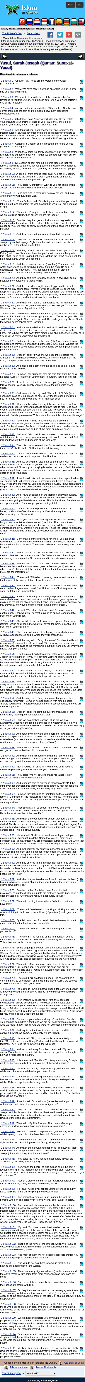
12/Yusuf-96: (8, 1167)
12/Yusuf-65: (8, 818)
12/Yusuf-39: (8, 508)
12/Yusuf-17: (8, 239)
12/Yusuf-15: (8, 220)
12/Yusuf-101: (8, 1227)
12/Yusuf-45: (8, 585)
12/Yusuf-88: (8, 1087)
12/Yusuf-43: (8, 563)
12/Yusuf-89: (8, 1101)
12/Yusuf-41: (8, 538)
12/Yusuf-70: (8, 890)
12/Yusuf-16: (8, 234)
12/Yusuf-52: (8, 670)
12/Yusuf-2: (7, 89)
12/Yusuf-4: (7, 108)
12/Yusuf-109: (8, 1317)
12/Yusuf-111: (8, 1348)
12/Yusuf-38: (8, 494)
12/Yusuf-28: (8, 374)
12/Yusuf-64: (8, 807)
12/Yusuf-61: (8, 774)
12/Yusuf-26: (8, 354)
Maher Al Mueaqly (46, 1367)
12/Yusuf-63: (8, 794)
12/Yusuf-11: (8, 184)
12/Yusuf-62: (8, 783)
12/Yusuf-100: (8, 1205)
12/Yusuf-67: (8, 849)
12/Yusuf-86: (8, 1068)
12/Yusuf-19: (8, 264)
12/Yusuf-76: (8, 947)
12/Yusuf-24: (8, 327)
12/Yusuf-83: (8, 1038)
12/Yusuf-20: (8, 278)
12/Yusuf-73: (8, 920)
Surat (70, 4)
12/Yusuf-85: (8, 1060)
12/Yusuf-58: (8, 747)
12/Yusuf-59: (8, 755)
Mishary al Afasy (19, 1367)
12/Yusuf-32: (8, 420)
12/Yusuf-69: (8, 879)
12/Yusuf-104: (8, 1263)
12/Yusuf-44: (8, 577)
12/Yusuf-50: (8, 640)
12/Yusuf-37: (8, 478)
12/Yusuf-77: (8, 964)
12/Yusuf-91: (8, 1123)
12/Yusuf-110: (8, 1334)
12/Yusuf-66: (8, 835)
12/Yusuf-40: (8, 519)
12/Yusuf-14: (8, 212)
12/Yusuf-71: (8, 901)
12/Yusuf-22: (8, 302)
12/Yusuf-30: (8, 393)
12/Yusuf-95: (8, 1158)
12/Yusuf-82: (8, 1030)
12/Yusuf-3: (7, 97)
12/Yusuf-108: (8, 1304)
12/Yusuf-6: (7, 130)
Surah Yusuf (33, 33)
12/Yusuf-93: (8, 1139)
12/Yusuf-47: (8, 610)
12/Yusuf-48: (8, 621)
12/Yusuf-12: (8, 193)
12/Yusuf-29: (8, 382)
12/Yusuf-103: (8, 1254)
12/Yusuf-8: (7, 152)
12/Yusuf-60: (8, 766)
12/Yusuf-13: (8, 201)
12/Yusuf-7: (7, 143)
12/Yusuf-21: (8, 286)
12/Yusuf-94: (8, 1147)
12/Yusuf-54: (8, 698)
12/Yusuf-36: (8, 461)
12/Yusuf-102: (8, 1243)
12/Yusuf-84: (8, 1049)
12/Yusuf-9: (7, 162)
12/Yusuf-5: (7, 119)
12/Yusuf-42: (8, 552)
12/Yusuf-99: (8, 1197)
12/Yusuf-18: (8, 250)
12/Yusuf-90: (8, 1109)
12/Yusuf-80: (8, 999)
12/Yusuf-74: (8, 928)
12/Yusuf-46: (8, 596)
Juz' (79, 4)
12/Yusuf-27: (8, 365)
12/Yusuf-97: (8, 1180)
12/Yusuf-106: (8, 1282)
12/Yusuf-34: (8, 445)
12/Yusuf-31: (8, 404)
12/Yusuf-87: (8, 1076)
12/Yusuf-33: (8, 434)
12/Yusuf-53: (8, 681)
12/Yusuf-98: (8, 1188)
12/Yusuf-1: (7, 80)
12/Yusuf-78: (8, 978)
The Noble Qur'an (12, 33)
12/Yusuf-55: (8, 711)
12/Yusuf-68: (8, 862)
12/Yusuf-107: (8, 1290)
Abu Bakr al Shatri (74, 1362)
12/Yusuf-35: (8, 453)
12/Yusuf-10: (8, 173)
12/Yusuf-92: (8, 1131)
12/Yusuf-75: (8, 936)
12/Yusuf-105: (8, 1271)
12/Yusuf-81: (8, 1019)
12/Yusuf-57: (8, 733)
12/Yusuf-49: (8, 632)
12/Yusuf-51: (8, 654)
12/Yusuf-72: (8, 909)
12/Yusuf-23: (8, 313)
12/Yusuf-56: (8, 720)
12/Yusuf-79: (8, 988)
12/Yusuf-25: (8, 341)
